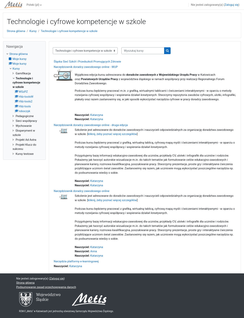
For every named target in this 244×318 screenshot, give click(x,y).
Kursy (32, 31)
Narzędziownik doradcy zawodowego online (81, 191)
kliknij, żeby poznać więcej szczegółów (112, 134)
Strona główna (16, 31)
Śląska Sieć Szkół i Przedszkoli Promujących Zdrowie (87, 61)
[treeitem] (24, 104)
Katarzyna (96, 115)
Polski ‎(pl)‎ (32, 4)
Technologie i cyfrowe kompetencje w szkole (69, 31)
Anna (93, 251)
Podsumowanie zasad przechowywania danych (46, 287)
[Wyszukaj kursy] (142, 50)
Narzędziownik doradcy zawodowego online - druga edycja (91, 125)
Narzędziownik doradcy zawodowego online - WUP (86, 67)
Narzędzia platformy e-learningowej (76, 261)
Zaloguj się (231, 4)
